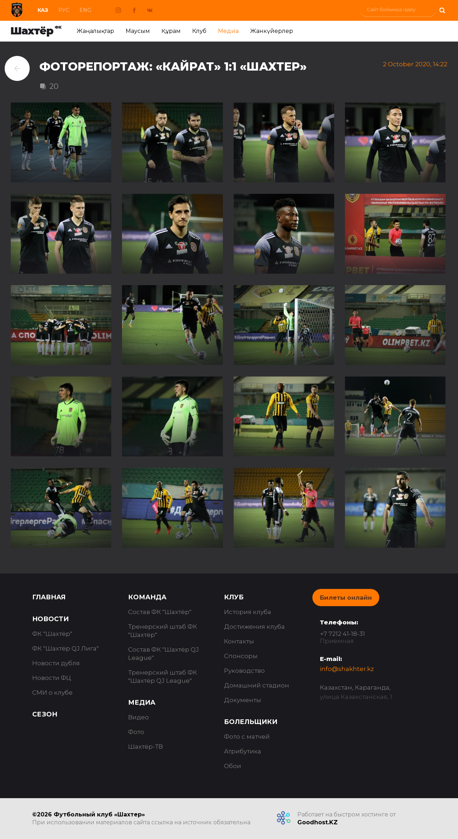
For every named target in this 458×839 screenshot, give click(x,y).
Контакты (239, 641)
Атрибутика (242, 751)
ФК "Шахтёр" (52, 633)
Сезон (44, 714)
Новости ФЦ (51, 677)
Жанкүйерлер (271, 31)
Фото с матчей (247, 736)
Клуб (199, 31)
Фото (136, 731)
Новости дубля (56, 663)
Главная (48, 597)
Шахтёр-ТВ (145, 746)
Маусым (138, 31)
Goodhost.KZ (317, 822)
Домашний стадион (256, 685)
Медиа (228, 31)
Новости (50, 619)
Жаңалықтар (95, 31)
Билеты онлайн (346, 597)
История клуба (247, 611)
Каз (43, 10)
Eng (85, 10)
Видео (138, 717)
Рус (63, 10)
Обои (232, 766)
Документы (242, 700)
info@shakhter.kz (347, 668)
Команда (147, 597)
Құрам (171, 31)
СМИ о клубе (52, 692)
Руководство (244, 670)
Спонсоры (241, 656)
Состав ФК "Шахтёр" (159, 611)
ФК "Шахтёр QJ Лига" (65, 648)
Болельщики (250, 722)
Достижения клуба (254, 626)
